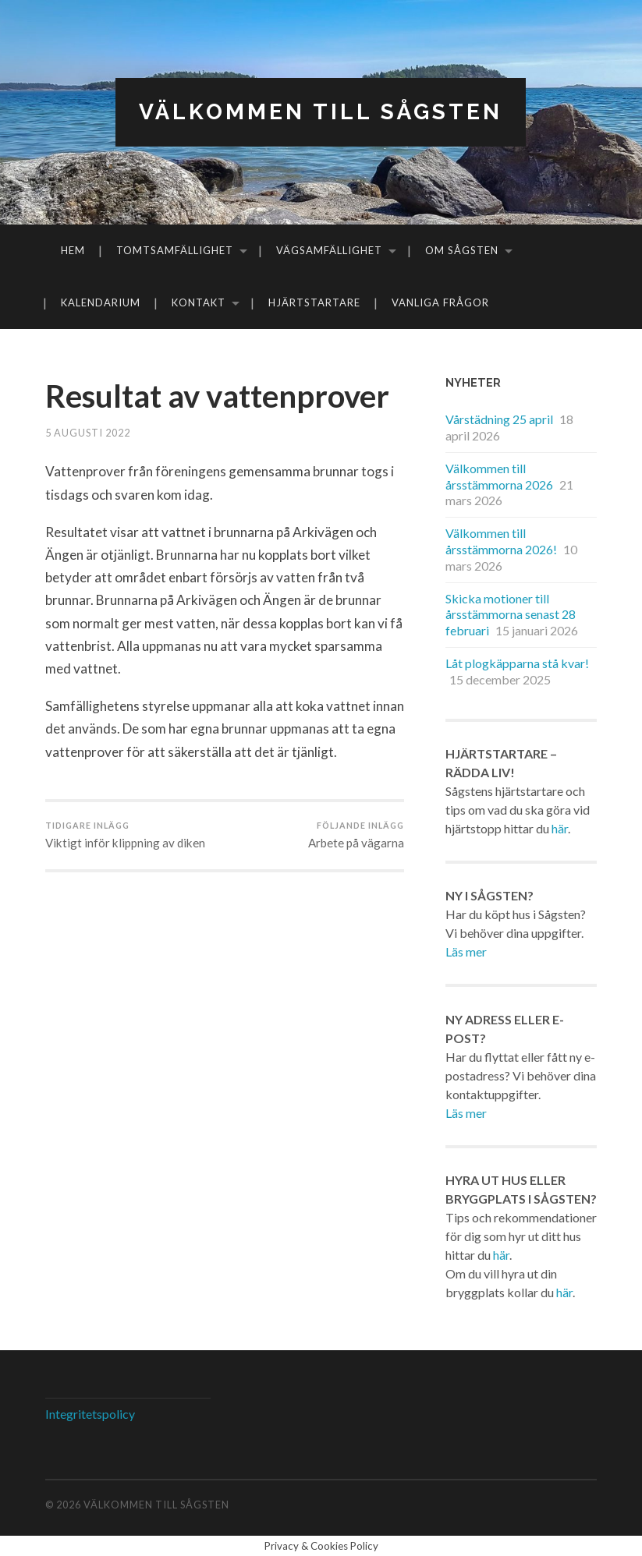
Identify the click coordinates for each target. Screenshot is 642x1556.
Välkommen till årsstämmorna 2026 (499, 476)
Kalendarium (100, 302)
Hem (73, 250)
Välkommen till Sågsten (320, 112)
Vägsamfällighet (329, 250)
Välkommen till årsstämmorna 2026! (501, 541)
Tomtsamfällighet (174, 250)
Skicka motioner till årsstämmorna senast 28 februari (510, 614)
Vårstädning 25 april (499, 419)
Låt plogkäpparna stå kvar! (517, 663)
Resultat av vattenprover (217, 396)
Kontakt (198, 302)
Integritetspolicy (90, 1413)
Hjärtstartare (314, 302)
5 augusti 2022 (87, 432)
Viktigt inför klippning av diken (125, 835)
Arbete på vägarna (356, 835)
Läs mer (466, 951)
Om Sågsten (461, 250)
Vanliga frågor (440, 302)
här (560, 828)
